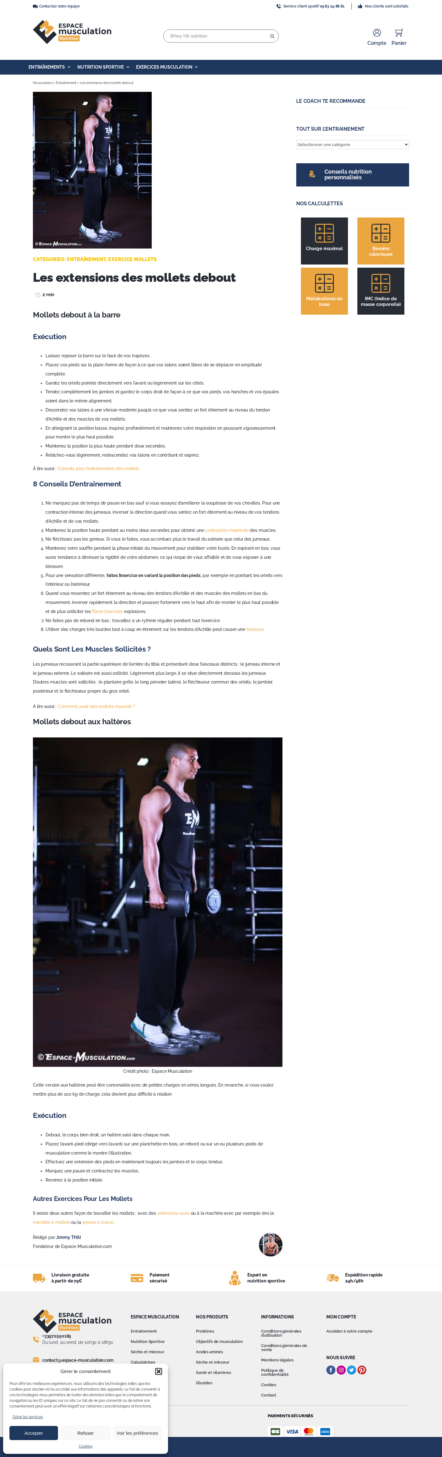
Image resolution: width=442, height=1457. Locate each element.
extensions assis (173, 1213)
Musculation (42, 83)
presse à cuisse (97, 1222)
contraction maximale (227, 530)
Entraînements (50, 67)
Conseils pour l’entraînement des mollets (98, 468)
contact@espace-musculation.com (77, 1360)
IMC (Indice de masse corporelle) (381, 301)
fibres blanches (107, 611)
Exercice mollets (132, 259)
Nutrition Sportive (103, 67)
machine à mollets (51, 1222)
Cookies (85, 1446)
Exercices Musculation (167, 67)
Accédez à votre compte (349, 1331)
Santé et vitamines (213, 1372)
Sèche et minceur (147, 1352)
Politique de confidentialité (275, 1372)
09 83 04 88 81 (332, 6)
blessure (255, 629)
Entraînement (66, 83)
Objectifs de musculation (219, 1341)
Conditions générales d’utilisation (281, 1333)
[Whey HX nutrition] (221, 36)
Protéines (205, 1331)
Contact (268, 1395)
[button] (158, 1371)
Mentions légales (277, 1360)
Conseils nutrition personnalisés (347, 174)
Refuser (85, 1433)
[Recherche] (272, 36)
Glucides (204, 1383)
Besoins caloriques (381, 251)
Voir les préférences (137, 1433)
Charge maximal (324, 248)
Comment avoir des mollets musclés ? (96, 706)
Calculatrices (143, 1362)
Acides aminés (209, 1352)
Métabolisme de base (324, 301)
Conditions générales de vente (284, 1347)
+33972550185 (56, 1336)
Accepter (33, 1433)
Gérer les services (28, 1417)
